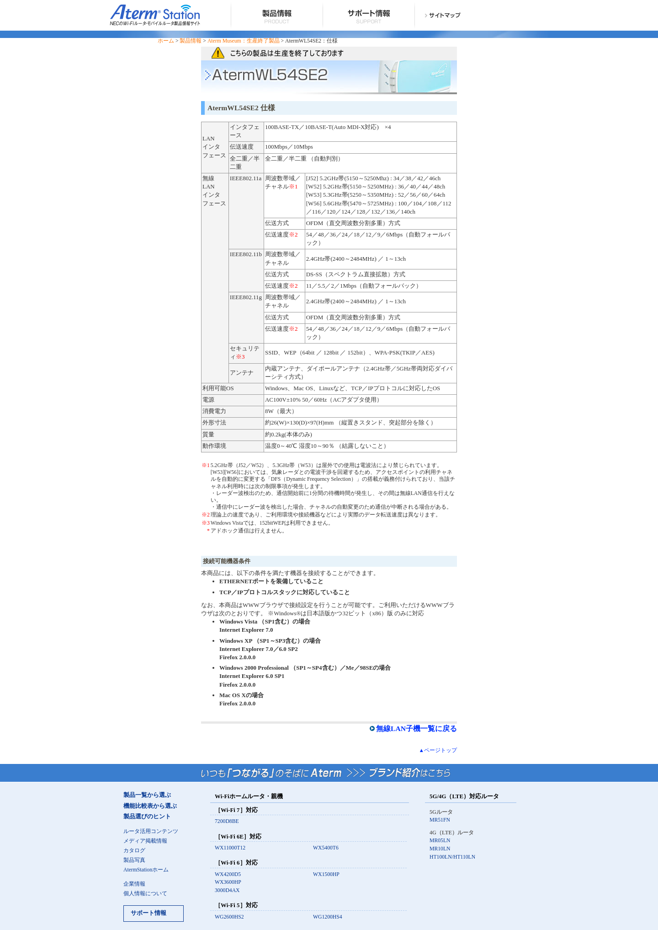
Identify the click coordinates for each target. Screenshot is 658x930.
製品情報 (191, 41)
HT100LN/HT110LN (452, 857)
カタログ (134, 851)
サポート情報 (148, 913)
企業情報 (134, 884)
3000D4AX (227, 890)
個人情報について (145, 894)
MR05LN (440, 841)
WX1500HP (326, 874)
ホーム (166, 41)
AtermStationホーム (146, 870)
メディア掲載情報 (145, 841)
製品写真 (134, 860)
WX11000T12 (230, 848)
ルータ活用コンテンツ (150, 831)
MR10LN (440, 849)
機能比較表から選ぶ (150, 806)
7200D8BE (227, 821)
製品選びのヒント (147, 816)
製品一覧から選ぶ (147, 795)
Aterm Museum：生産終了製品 (243, 41)
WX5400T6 (326, 848)
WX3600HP (228, 882)
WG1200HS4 (327, 917)
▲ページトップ (438, 750)
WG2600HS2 (229, 917)
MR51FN (440, 820)
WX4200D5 (228, 874)
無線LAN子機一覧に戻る (416, 728)
